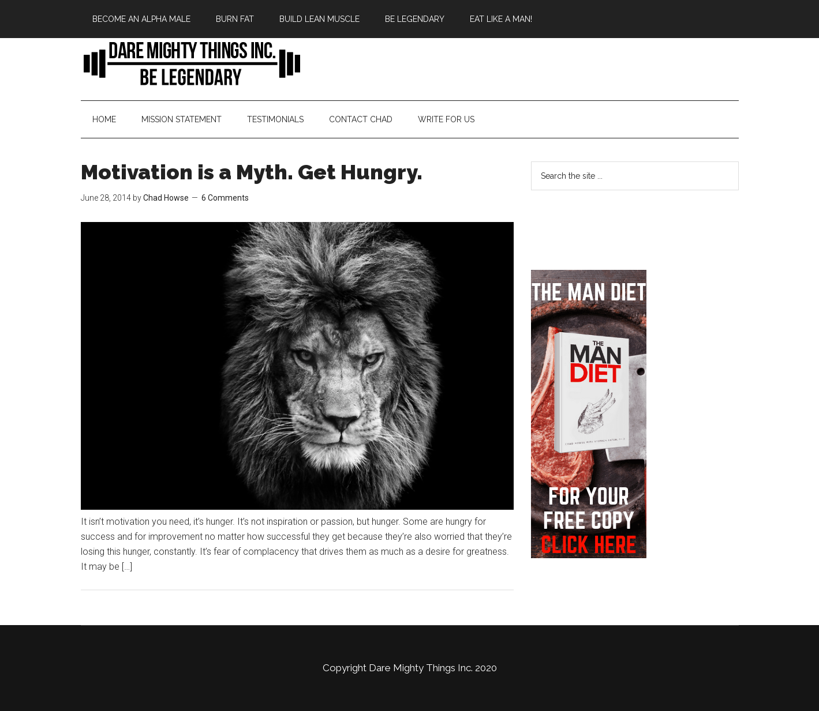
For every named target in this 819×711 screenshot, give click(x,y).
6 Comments (225, 197)
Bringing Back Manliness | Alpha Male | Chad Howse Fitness (190, 63)
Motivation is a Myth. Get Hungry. (251, 172)
